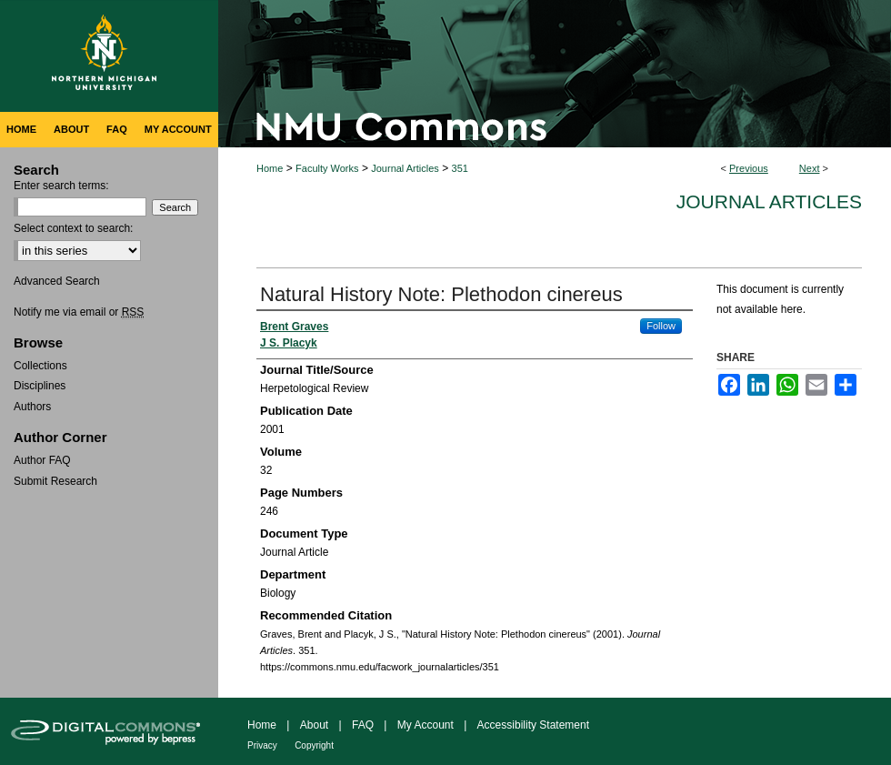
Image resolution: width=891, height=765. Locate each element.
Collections (40, 365)
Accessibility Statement (533, 725)
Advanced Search (57, 281)
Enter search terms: (61, 185)
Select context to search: (73, 228)
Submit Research (55, 481)
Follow (661, 325)
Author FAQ (42, 460)
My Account (425, 725)
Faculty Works (326, 168)
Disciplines (39, 385)
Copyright (314, 745)
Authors (32, 406)
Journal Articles (405, 168)
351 (460, 168)
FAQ (363, 725)
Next (809, 168)
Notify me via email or (79, 312)
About (314, 725)
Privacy (262, 745)
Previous (748, 168)
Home (269, 168)
